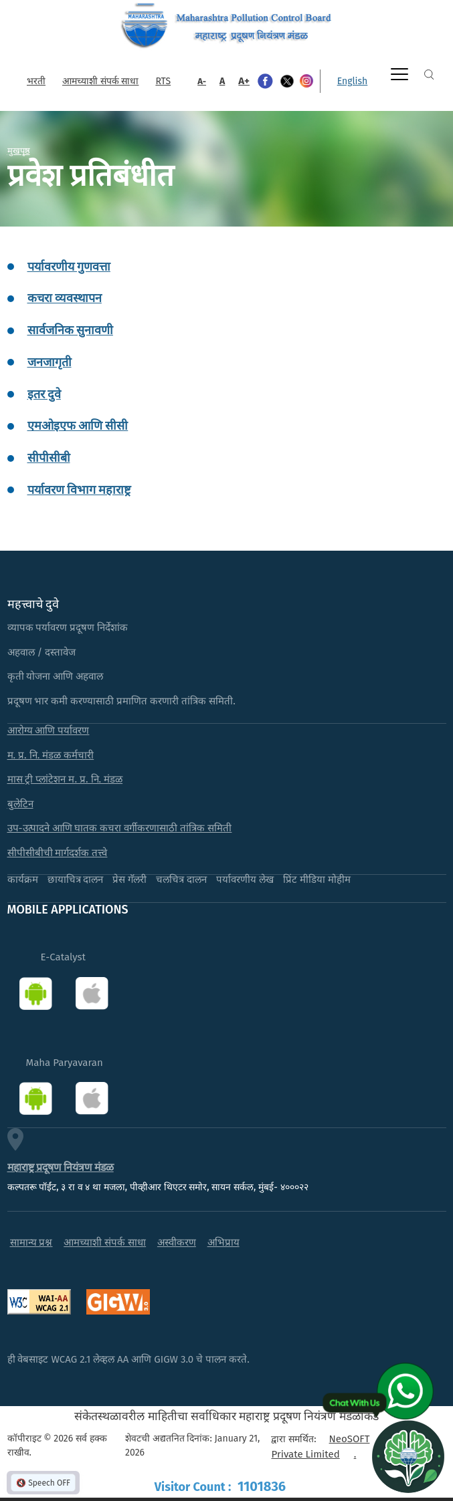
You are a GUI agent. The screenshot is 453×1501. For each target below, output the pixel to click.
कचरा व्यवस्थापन (64, 298)
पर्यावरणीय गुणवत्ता (68, 266)
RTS (163, 81)
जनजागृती (49, 362)
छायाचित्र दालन (76, 879)
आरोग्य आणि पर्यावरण (48, 730)
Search (429, 75)
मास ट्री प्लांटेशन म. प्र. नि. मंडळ (65, 779)
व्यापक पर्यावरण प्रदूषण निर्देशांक (67, 628)
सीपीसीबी (48, 457)
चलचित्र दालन (181, 879)
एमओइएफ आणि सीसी (77, 425)
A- (201, 81)
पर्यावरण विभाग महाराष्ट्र (79, 490)
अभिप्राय (223, 1242)
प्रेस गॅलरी (129, 879)
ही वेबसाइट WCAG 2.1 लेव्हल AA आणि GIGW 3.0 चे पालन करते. (128, 1359)
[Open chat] (408, 1456)
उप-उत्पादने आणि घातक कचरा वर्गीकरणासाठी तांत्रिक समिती (119, 828)
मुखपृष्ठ (18, 150)
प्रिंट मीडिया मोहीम (317, 879)
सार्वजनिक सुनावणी (70, 330)
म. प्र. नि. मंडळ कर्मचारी (50, 755)
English (352, 81)
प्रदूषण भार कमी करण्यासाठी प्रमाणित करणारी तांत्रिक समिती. (121, 701)
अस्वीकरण (176, 1242)
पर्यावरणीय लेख (245, 879)
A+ (244, 81)
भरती (36, 81)
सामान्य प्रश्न (31, 1242)
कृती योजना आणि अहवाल (55, 676)
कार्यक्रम (22, 879)
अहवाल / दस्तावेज (41, 652)
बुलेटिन (20, 804)
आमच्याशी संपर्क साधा (100, 81)
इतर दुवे (44, 394)
